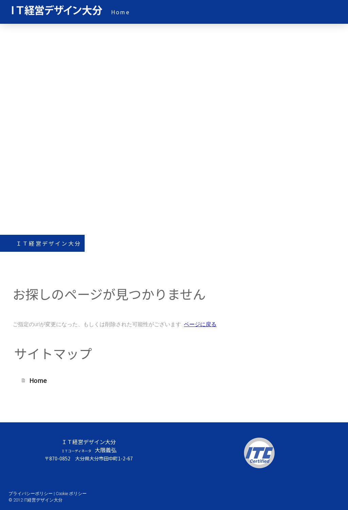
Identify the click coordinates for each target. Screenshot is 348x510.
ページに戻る (200, 324)
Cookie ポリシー (71, 493)
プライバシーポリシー (30, 493)
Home (120, 12)
